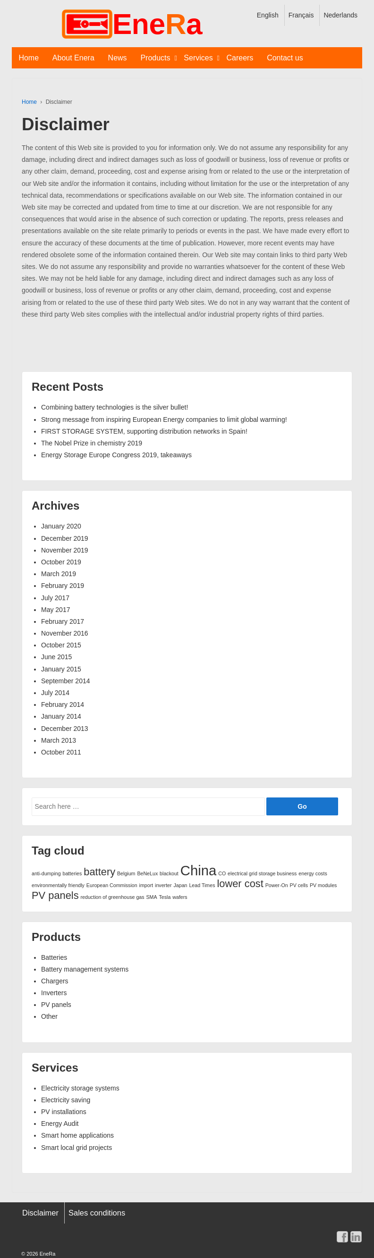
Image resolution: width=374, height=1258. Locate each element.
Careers (239, 58)
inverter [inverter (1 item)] (163, 885)
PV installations (63, 1111)
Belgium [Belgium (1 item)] (126, 873)
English (268, 15)
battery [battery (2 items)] (99, 872)
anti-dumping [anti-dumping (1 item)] (46, 873)
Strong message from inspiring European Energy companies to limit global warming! (164, 419)
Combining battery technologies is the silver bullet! (114, 407)
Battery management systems (84, 969)
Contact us (285, 58)
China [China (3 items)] (198, 870)
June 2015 (56, 657)
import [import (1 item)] (146, 885)
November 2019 (64, 550)
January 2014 (61, 716)
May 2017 (55, 609)
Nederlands (340, 15)
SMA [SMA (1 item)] (151, 897)
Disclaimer (40, 1212)
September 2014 (65, 681)
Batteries (54, 957)
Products (155, 58)
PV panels (56, 1004)
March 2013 (58, 740)
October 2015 (61, 645)
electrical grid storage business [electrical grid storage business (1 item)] (262, 873)
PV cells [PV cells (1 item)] (299, 885)
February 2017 (62, 621)
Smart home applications (77, 1135)
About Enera (73, 58)
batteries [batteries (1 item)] (72, 873)
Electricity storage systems (80, 1088)
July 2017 (55, 598)
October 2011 (61, 752)
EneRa (47, 1254)
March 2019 (58, 574)
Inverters (54, 993)
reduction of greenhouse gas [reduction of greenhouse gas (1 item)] (112, 897)
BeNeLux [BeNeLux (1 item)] (147, 873)
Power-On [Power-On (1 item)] (276, 885)
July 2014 (55, 692)
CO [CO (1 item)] (222, 873)
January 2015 (61, 669)
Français (301, 15)
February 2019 (62, 585)
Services (198, 58)
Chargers (54, 981)
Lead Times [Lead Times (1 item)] (202, 885)
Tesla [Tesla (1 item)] (165, 897)
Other (49, 1016)
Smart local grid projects (76, 1147)
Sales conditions (96, 1212)
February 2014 (62, 704)
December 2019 (64, 538)
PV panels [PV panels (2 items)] (55, 895)
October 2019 (61, 562)
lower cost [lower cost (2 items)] (240, 884)
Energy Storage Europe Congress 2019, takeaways (116, 455)
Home (28, 58)
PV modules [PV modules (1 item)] (323, 885)
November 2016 (64, 633)
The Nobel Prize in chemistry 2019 (91, 443)
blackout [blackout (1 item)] (169, 873)
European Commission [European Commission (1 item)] (111, 885)
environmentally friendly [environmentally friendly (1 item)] (58, 885)
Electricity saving (65, 1100)
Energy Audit (59, 1123)
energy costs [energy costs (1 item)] (312, 873)
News (117, 58)
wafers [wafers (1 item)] (179, 897)
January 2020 (61, 526)
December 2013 (64, 728)
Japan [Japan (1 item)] (180, 885)
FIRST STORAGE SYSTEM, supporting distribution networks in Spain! (144, 431)
